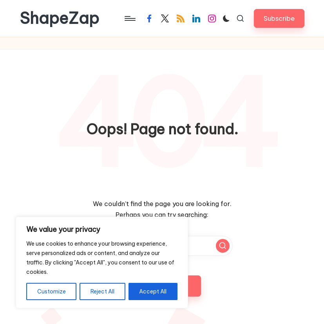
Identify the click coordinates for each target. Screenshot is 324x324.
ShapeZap (59, 18)
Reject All (102, 291)
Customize (51, 291)
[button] (279, 18)
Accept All (153, 291)
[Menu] (129, 18)
